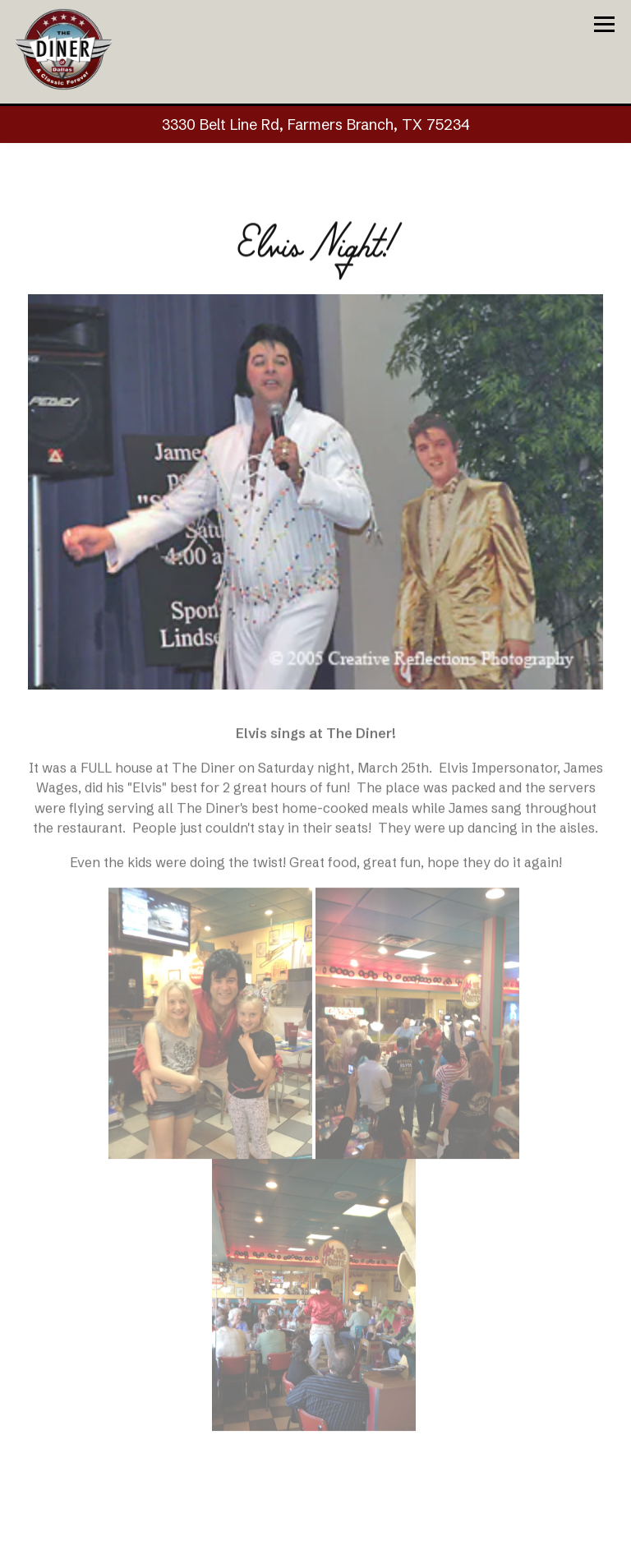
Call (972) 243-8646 (315, 1522)
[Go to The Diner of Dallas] (315, 124)
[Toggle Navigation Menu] (604, 24)
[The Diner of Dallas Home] (63, 48)
